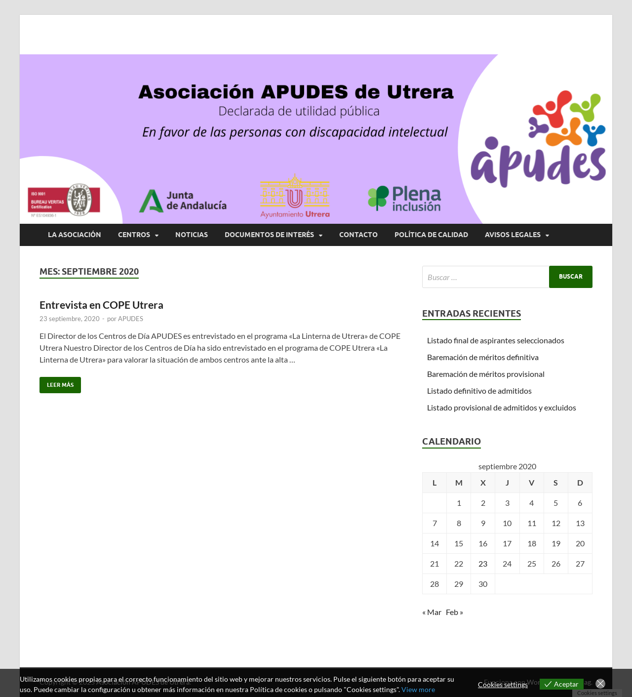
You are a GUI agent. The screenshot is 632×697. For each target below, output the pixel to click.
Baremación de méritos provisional (486, 373)
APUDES (130, 319)
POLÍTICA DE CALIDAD (431, 235)
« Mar (431, 611)
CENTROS (134, 235)
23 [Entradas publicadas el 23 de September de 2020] (482, 563)
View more (418, 689)
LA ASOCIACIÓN (74, 235)
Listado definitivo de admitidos (479, 390)
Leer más (57, 382)
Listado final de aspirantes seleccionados (495, 340)
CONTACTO (358, 235)
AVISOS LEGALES (513, 235)
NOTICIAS (191, 235)
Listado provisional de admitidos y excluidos (501, 407)
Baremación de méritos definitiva (483, 357)
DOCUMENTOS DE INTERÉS (269, 235)
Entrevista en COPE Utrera (101, 304)
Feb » (454, 611)
